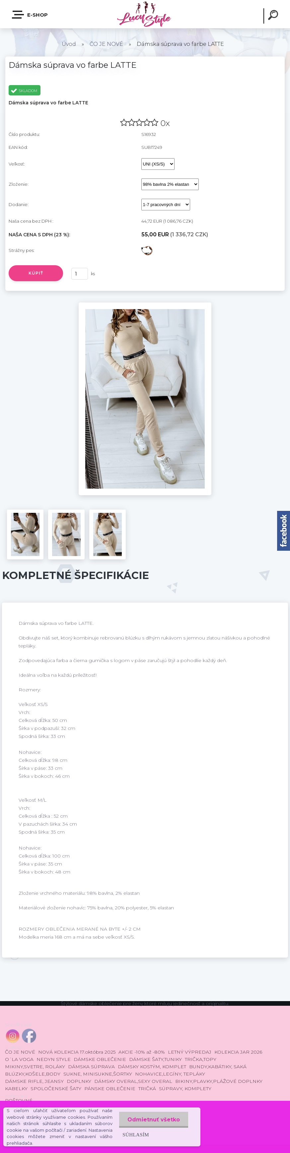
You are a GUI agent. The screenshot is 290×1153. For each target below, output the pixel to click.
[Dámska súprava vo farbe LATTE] (145, 305)
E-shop (30, 15)
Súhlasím (135, 1134)
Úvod (69, 44)
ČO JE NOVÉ (106, 44)
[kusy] (79, 274)
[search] (274, 16)
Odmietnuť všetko (153, 1119)
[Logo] (144, 14)
